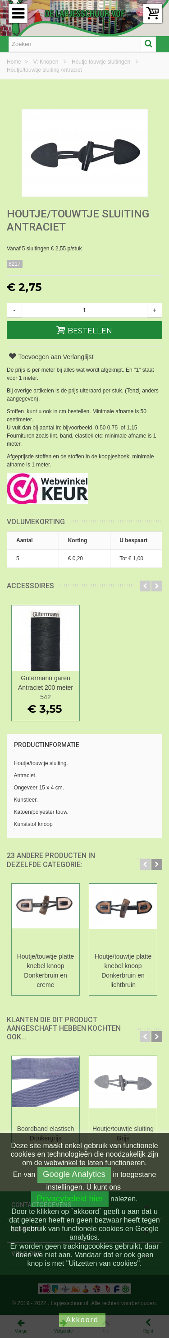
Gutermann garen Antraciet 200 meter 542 (45, 687)
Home (15, 62)
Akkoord (82, 1320)
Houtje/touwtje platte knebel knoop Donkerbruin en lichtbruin (123, 970)
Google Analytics (74, 1174)
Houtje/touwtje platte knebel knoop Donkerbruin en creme (45, 970)
